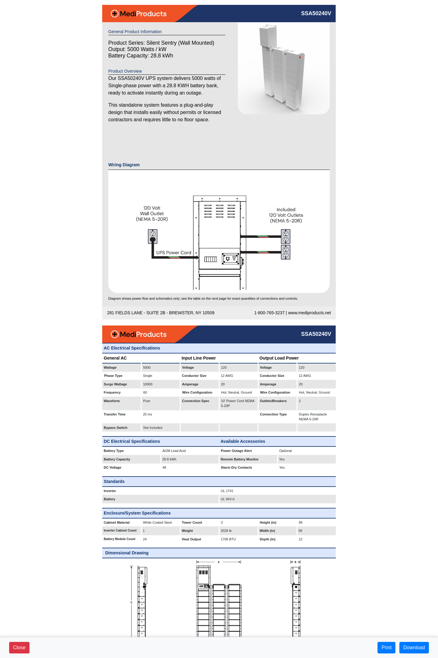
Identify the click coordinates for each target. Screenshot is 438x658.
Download (414, 647)
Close (19, 647)
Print (386, 647)
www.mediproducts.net (309, 312)
